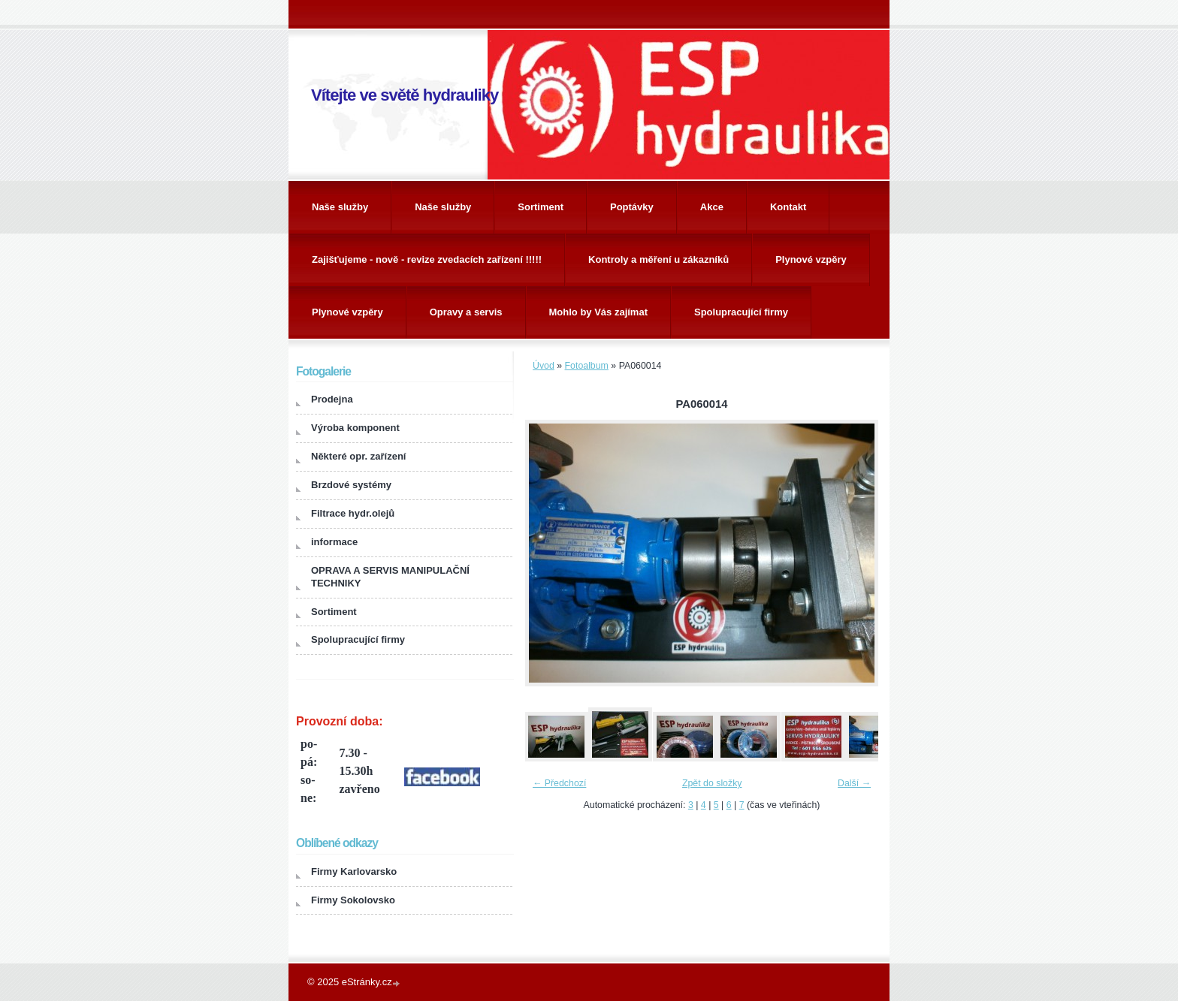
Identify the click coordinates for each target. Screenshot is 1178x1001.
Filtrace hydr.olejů (352, 513)
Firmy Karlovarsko (354, 871)
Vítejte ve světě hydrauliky (404, 95)
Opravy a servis (466, 312)
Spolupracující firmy (741, 312)
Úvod (543, 365)
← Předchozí (559, 783)
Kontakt (788, 207)
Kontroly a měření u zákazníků (658, 259)
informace (334, 541)
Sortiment (540, 207)
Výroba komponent (355, 427)
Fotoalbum (587, 365)
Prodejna (332, 399)
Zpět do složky (712, 783)
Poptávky (632, 207)
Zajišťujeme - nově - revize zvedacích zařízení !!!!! (427, 259)
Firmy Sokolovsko (353, 900)
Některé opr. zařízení (358, 456)
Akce (711, 207)
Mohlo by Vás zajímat (598, 312)
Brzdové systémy (351, 484)
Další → (854, 783)
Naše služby (340, 207)
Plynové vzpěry (811, 259)
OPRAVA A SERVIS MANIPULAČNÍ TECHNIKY (390, 577)
